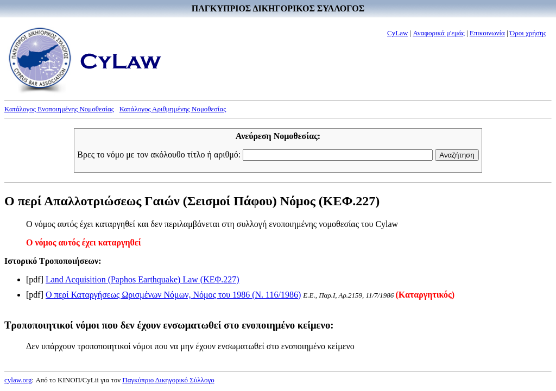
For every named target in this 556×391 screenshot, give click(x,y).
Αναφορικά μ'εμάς (438, 33)
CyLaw (397, 33)
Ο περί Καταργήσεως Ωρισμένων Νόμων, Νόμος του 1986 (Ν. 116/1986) (173, 294)
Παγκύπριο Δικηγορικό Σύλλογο (168, 380)
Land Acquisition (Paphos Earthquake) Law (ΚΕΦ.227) (142, 279)
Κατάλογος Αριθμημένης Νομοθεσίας (172, 109)
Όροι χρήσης (528, 33)
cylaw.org (18, 380)
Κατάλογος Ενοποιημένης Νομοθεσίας (59, 109)
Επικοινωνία (487, 33)
